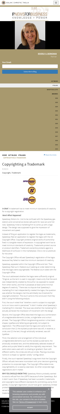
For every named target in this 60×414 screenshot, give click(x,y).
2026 (56, 98)
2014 (56, 149)
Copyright (6, 173)
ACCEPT (30, 407)
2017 (56, 136)
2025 (56, 102)
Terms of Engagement (27, 402)
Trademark (16, 173)
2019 (56, 128)
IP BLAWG (55, 85)
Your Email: (6, 62)
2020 (56, 123)
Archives (55, 94)
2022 (56, 115)
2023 (56, 111)
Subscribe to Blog (30, 72)
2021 (56, 119)
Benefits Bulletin (52, 90)
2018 (56, 132)
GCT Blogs (54, 81)
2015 (56, 145)
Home (4, 155)
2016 (56, 140)
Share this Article (50, 155)
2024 (56, 107)
